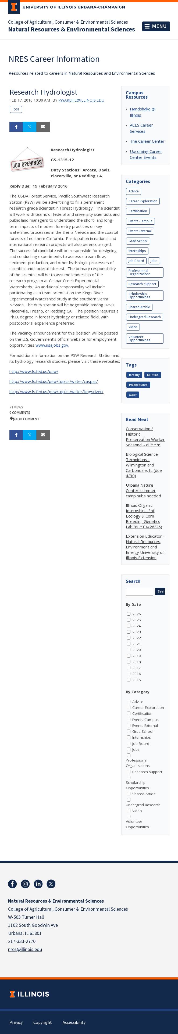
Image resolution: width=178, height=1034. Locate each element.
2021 (136, 643)
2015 (136, 679)
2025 (136, 619)
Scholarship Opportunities (139, 295)
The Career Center (147, 141)
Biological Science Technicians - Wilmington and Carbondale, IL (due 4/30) (144, 464)
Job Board (136, 260)
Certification (138, 211)
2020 (136, 649)
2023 (136, 632)
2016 (136, 673)
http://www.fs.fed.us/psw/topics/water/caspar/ (53, 381)
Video (133, 327)
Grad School (138, 241)
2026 (136, 614)
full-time (152, 375)
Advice (134, 191)
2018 (136, 661)
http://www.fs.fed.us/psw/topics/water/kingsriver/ (56, 391)
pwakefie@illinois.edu (81, 100)
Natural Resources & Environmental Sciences (71, 30)
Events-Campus (140, 221)
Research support (142, 284)
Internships (137, 251)
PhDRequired (138, 385)
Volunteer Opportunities (139, 338)
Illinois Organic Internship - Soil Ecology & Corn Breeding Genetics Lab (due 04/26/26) (144, 515)
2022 (136, 638)
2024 (136, 625)
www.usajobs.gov (51, 345)
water (133, 395)
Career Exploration (143, 201)
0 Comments (19, 412)
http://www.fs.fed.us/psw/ (33, 371)
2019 (136, 656)
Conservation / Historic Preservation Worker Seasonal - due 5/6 (145, 436)
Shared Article (139, 307)
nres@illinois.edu (25, 949)
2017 (136, 667)
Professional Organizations (140, 272)
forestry (134, 375)
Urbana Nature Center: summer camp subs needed (143, 490)
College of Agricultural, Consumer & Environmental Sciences (68, 22)
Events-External (140, 231)
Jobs (16, 109)
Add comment (24, 419)
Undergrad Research (145, 317)
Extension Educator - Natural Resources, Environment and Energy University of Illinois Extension (145, 546)
